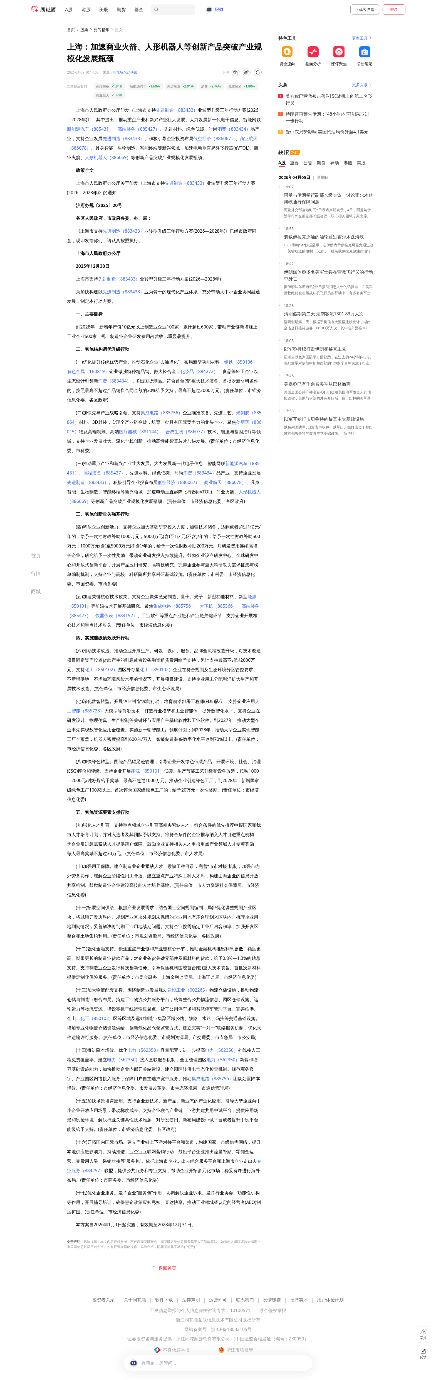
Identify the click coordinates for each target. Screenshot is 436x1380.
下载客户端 (365, 9)
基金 (138, 9)
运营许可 (218, 1300)
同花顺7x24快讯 (125, 72)
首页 (71, 29)
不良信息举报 (176, 1350)
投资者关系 (103, 1300)
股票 (84, 29)
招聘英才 (299, 1300)
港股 (86, 9)
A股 (68, 9)
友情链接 (272, 1300)
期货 (121, 9)
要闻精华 (101, 29)
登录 (394, 9)
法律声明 (191, 1300)
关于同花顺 (135, 1300)
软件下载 (164, 1300)
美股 (103, 9)
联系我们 (245, 1300)
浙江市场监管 (239, 1350)
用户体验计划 (330, 1300)
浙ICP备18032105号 (231, 1329)
